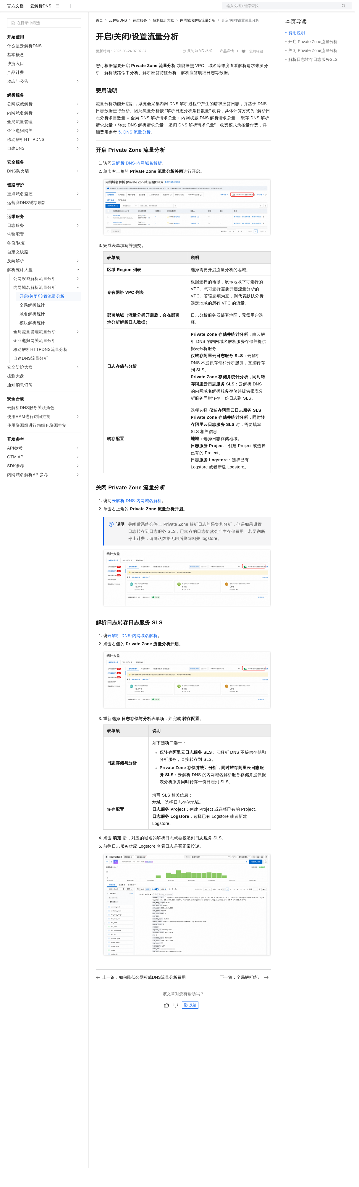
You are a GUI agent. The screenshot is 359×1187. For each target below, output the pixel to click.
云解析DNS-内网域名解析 (137, 182)
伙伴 (160, 9)
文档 (279, 9)
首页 (99, 39)
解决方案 (95, 9)
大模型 (60, 9)
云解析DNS (40, 24)
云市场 (144, 9)
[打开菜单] (9, 9)
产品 (77, 9)
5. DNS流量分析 (134, 151)
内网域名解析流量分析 (198, 39)
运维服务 (140, 39)
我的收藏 (256, 70)
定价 (128, 9)
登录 (341, 9)
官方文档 (15, 24)
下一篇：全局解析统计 (244, 996)
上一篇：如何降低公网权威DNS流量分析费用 (141, 996)
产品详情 (227, 70)
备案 (291, 9)
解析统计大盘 (163, 39)
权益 (113, 9)
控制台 (306, 9)
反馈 (190, 1024)
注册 (320, 9)
